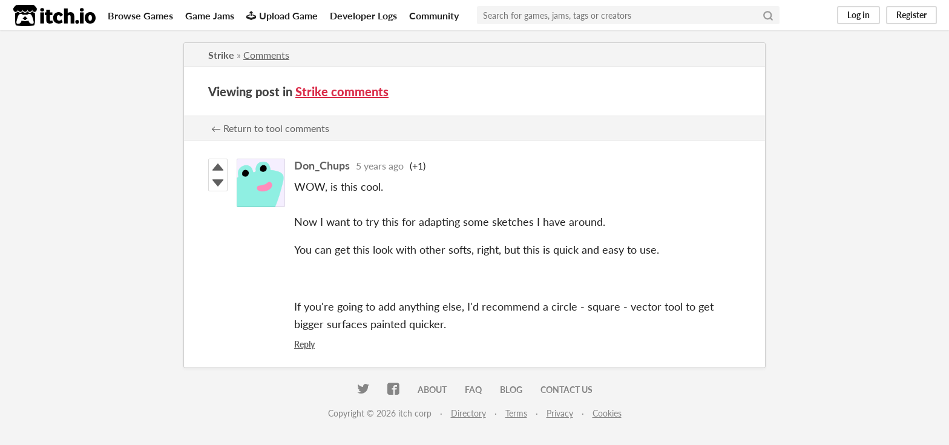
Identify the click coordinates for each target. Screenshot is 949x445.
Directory (468, 413)
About (432, 389)
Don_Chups (322, 165)
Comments (266, 55)
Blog (511, 389)
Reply (304, 344)
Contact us (566, 389)
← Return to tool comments (270, 128)
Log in (858, 15)
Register (911, 15)
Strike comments (342, 91)
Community (434, 15)
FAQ (473, 389)
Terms (516, 413)
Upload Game (282, 15)
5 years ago (380, 165)
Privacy (560, 413)
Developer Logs (363, 15)
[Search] (768, 15)
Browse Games (140, 15)
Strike (221, 55)
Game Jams (209, 15)
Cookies (607, 413)
